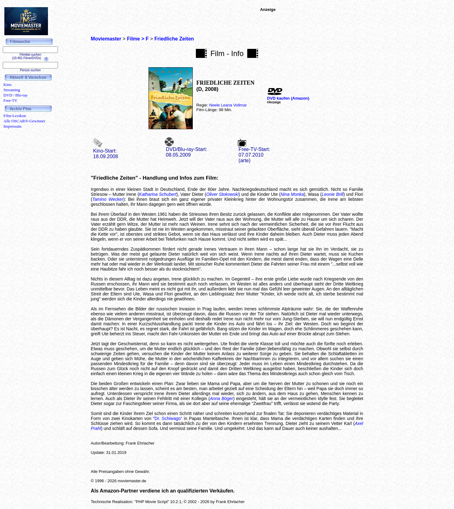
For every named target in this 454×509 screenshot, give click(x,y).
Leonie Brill (332, 194)
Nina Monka (292, 194)
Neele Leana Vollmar (228, 105)
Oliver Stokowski (222, 194)
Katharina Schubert (157, 194)
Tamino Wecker (107, 199)
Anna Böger (221, 398)
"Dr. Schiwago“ (167, 418)
